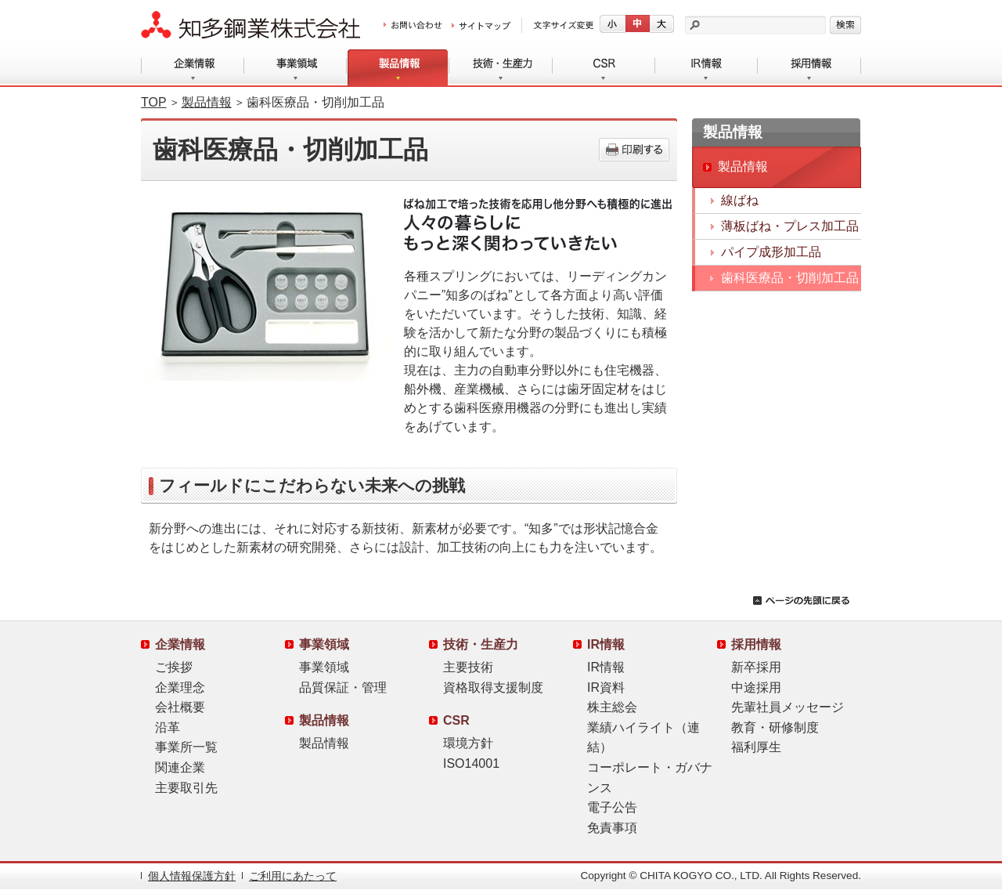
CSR (604, 68)
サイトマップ (481, 26)
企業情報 (192, 68)
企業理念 (180, 687)
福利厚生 (756, 747)
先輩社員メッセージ (787, 707)
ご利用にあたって (293, 876)
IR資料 (606, 687)
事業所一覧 (186, 747)
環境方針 (468, 743)
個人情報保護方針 (192, 876)
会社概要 (180, 707)
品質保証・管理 (343, 687)
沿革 (167, 727)
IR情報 (706, 68)
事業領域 (295, 68)
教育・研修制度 (775, 727)
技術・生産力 (501, 68)
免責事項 (612, 827)
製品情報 (398, 68)
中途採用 (756, 687)
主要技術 (468, 667)
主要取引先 (186, 787)
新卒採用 (756, 667)
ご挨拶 (174, 667)
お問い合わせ (413, 26)
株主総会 (612, 707)
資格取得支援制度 (493, 687)
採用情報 (809, 68)
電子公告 (612, 807)
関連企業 (180, 767)
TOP (154, 102)
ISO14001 (471, 763)
